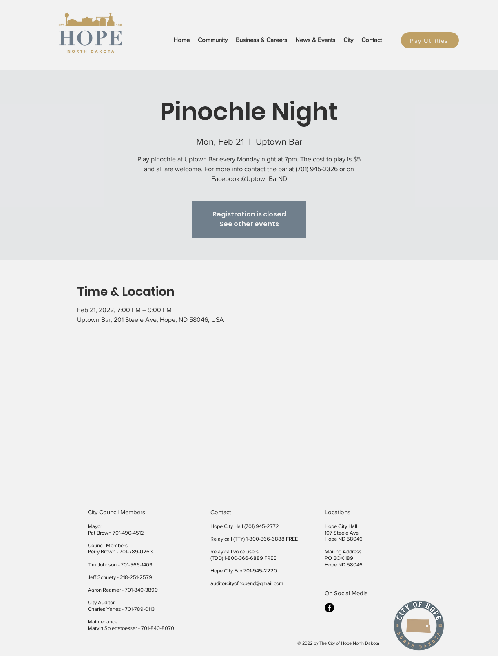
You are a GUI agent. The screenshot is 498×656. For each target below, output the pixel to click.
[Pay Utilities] (430, 40)
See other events (249, 224)
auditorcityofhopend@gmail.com (246, 583)
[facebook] (329, 607)
